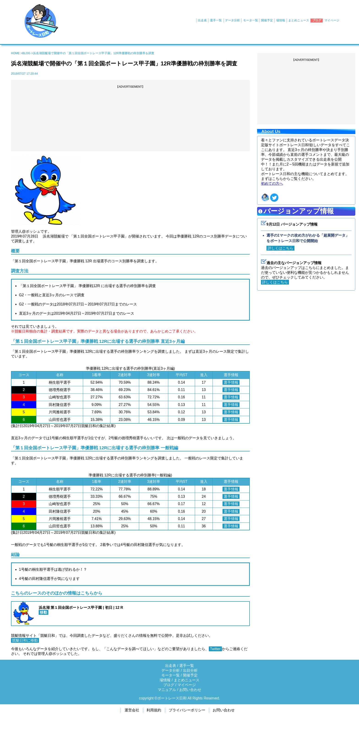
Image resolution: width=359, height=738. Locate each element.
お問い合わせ (190, 690)
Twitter (215, 649)
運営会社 (132, 710)
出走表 (202, 20)
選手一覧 (216, 20)
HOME (15, 53)
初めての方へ (272, 183)
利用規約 (154, 710)
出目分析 (190, 670)
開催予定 (267, 20)
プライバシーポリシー (187, 710)
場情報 (280, 20)
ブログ (316, 20)
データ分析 (232, 20)
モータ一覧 (250, 20)
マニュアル (167, 690)
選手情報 (231, 382)
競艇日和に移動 (25, 640)
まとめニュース (298, 20)
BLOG (26, 53)
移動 (43, 612)
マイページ (331, 20)
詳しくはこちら (280, 248)
